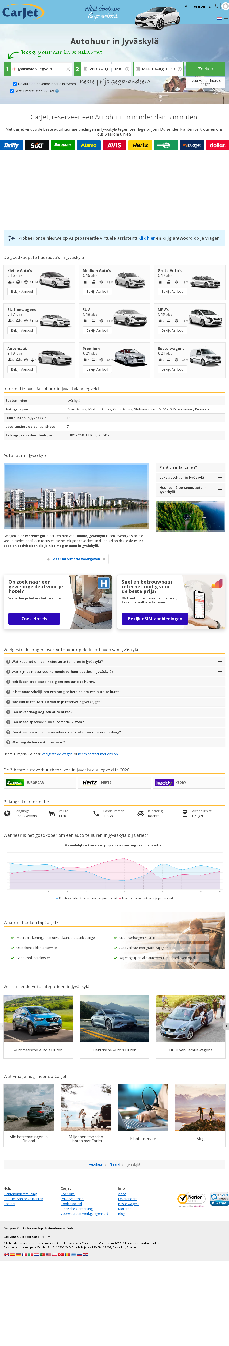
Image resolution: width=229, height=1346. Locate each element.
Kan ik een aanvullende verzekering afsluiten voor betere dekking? (66, 732)
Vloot (122, 1194)
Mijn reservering (197, 6)
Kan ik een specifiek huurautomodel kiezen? (48, 722)
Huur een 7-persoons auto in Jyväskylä (183, 489)
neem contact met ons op (98, 754)
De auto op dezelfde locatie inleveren (47, 84)
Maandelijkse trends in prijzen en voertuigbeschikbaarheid (114, 845)
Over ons (68, 1194)
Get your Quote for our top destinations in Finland (41, 1228)
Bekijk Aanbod (22, 291)
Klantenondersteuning (20, 1194)
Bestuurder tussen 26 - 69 (37, 91)
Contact (9, 1204)
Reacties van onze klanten (23, 1199)
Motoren (124, 1208)
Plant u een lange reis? (178, 467)
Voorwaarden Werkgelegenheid (84, 1213)
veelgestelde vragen (57, 754)
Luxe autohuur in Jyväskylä (182, 477)
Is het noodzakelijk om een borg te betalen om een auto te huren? (66, 692)
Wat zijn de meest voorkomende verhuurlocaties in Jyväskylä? (62, 671)
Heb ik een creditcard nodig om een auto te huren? (53, 681)
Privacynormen (72, 1199)
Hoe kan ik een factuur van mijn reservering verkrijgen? (57, 702)
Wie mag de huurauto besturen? (38, 742)
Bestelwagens (128, 1204)
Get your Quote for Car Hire (24, 1237)
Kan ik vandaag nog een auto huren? (42, 712)
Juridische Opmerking (77, 1208)
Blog (121, 1213)
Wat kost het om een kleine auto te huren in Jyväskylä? (57, 661)
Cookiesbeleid (71, 1204)
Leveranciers (127, 1199)
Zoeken (205, 69)
